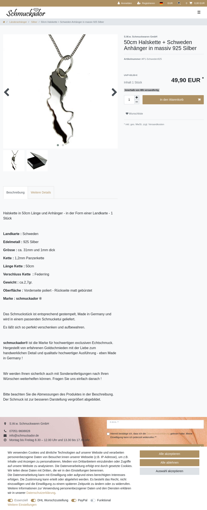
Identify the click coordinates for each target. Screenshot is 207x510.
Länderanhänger (18, 22)
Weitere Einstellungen (22, 504)
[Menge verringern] (136, 102)
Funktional (104, 500)
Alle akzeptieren (169, 454)
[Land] (161, 3)
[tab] (15, 192)
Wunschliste (134, 113)
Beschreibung (15, 192)
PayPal (82, 500)
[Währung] (170, 3)
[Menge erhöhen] (136, 97)
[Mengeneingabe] (129, 99)
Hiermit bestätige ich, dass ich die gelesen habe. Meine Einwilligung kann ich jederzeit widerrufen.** (151, 435)
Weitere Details (41, 192)
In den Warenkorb (180, 100)
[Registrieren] (146, 3)
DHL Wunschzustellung (52, 500)
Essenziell (21, 500)
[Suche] (179, 3)
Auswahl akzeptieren (169, 471)
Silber (33, 22)
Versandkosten (156, 124)
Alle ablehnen (169, 462)
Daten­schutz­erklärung (40, 492)
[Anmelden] (124, 3)
